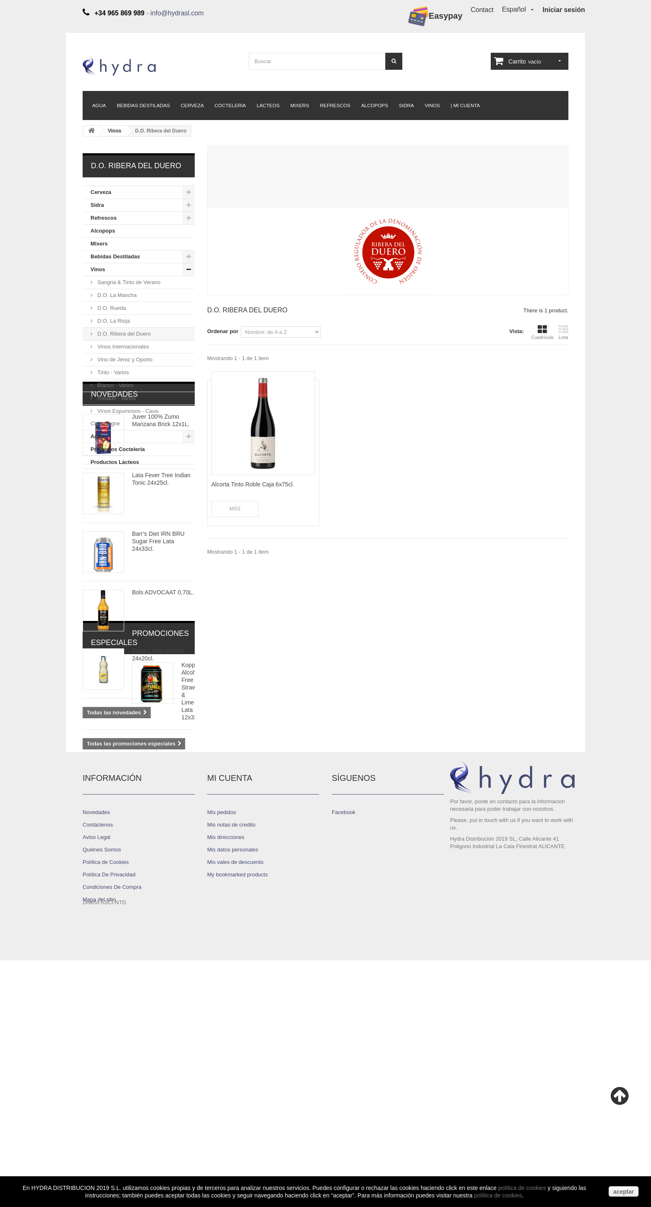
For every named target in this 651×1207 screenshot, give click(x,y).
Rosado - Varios (116, 398)
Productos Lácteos (115, 462)
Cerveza (192, 105)
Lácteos (268, 105)
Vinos (432, 105)
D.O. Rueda (111, 308)
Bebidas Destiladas (143, 105)
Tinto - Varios (112, 372)
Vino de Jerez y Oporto (124, 359)
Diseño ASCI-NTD (104, 1149)
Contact (482, 9)
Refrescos (335, 105)
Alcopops (374, 105)
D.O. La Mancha (116, 295)
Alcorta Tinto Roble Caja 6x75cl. (252, 484)
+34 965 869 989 (544, 1092)
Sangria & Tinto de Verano (128, 282)
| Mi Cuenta (465, 105)
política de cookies (522, 1188)
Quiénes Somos (102, 1084)
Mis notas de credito (231, 1059)
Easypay (435, 16)
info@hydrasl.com (176, 13)
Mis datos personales (232, 1084)
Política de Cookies (106, 1096)
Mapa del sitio (99, 1134)
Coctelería (230, 105)
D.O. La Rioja (113, 321)
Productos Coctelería (118, 449)
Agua (99, 105)
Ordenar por (222, 331)
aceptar (623, 1191)
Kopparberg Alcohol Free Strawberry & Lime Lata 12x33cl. (162, 882)
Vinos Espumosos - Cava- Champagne (125, 417)
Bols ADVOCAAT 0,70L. (163, 692)
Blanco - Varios (115, 385)
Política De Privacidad (109, 1109)
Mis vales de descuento (235, 1096)
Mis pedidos (221, 1046)
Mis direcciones (226, 1071)
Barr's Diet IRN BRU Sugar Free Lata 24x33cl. (158, 641)
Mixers (299, 105)
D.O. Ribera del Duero (123, 334)
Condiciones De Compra (112, 1121)
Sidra (406, 105)
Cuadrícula (542, 332)
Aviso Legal (96, 1071)
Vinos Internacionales (122, 346)
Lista (563, 332)
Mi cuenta (229, 1012)
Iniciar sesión (564, 9)
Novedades (114, 494)
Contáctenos (98, 1059)
